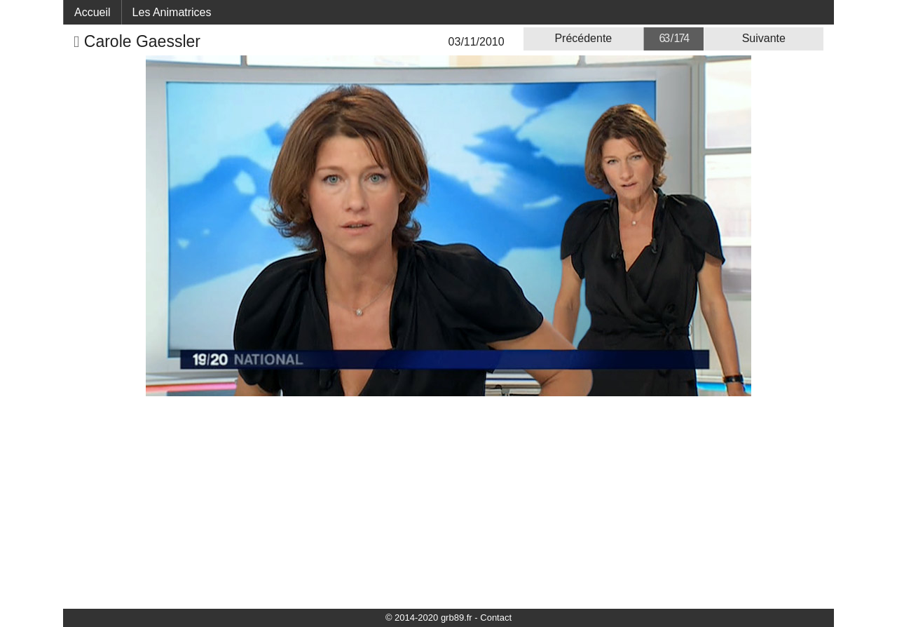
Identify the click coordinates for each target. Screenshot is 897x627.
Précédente (583, 38)
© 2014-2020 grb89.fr (428, 617)
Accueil (92, 12)
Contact (496, 617)
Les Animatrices (172, 12)
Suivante (764, 38)
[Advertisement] (448, 501)
